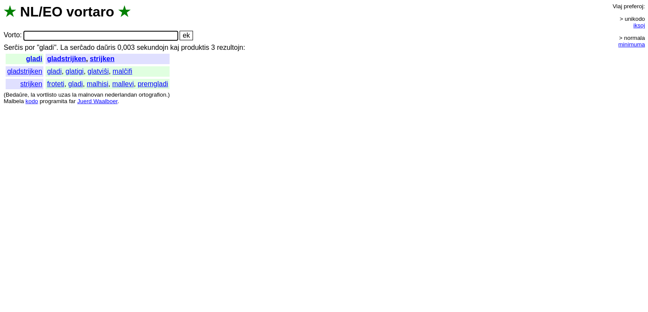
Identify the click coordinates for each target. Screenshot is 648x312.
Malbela (13, 101)
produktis (195, 47)
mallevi (123, 84)
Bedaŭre (16, 94)
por (30, 47)
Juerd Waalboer (97, 101)
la (33, 94)
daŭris (106, 47)
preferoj (633, 6)
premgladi (152, 84)
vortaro (90, 12)
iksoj (639, 25)
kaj (174, 47)
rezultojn (230, 47)
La (64, 47)
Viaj (617, 6)
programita (53, 101)
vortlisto (47, 94)
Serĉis (13, 47)
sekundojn (152, 47)
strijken (102, 58)
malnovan (90, 94)
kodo (32, 101)
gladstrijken (66, 58)
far (72, 101)
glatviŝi (98, 71)
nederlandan (121, 94)
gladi (34, 58)
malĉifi (122, 71)
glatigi (74, 71)
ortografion (153, 94)
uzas (64, 94)
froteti (55, 84)
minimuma (632, 44)
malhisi (97, 84)
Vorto (11, 35)
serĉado (82, 47)
